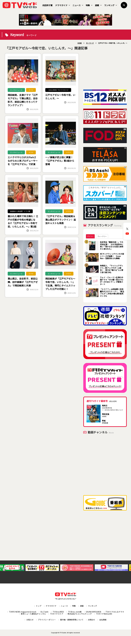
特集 (89, 5)
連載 (98, 5)
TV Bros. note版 (74, 612)
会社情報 (102, 620)
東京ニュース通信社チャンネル (33, 614)
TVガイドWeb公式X (104, 614)
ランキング (110, 5)
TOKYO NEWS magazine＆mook (22, 612)
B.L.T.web (44, 612)
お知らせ (30, 620)
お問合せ (91, 620)
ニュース (78, 5)
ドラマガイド (62, 5)
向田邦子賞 (47, 5)
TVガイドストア (56, 614)
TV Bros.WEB (58, 612)
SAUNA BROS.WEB (93, 612)
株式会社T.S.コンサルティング (80, 614)
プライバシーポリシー (47, 620)
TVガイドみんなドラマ (115, 612)
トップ (38, 606)
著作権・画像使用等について (71, 620)
